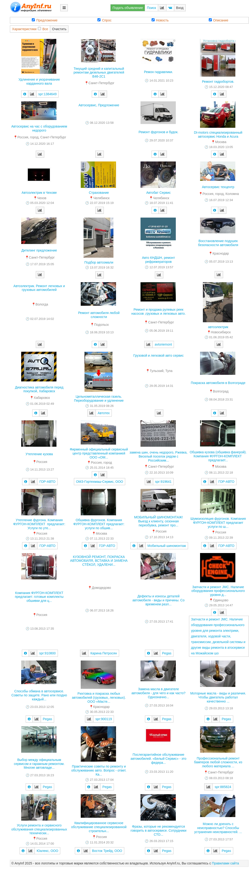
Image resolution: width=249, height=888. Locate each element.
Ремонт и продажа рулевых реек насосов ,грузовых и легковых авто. (158, 311)
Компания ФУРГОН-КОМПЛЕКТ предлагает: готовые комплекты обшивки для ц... (39, 597)
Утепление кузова (39, 454)
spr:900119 (103, 719)
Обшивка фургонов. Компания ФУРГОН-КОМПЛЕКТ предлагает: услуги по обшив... (98, 524)
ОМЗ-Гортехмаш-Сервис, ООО (99, 481)
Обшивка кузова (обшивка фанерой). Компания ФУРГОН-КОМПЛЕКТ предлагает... (218, 456)
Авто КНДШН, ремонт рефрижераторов (158, 260)
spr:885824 (223, 787)
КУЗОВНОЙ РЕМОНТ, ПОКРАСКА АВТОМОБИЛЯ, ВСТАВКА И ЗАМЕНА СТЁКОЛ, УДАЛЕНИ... (99, 561)
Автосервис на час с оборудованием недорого (39, 128)
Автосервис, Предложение (98, 105)
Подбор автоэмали (98, 262)
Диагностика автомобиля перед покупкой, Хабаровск (39, 389)
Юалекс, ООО (47, 851)
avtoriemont (163, 344)
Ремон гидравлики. (158, 72)
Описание (218, 20)
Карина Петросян (103, 653)
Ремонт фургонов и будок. (158, 132)
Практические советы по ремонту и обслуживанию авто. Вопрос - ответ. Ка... (98, 770)
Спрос (104, 20)
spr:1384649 (47, 94)
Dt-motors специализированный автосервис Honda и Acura (218, 134)
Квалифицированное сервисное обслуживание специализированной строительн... (98, 827)
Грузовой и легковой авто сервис (158, 355)
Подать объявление (127, 8)
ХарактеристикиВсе (30, 29)
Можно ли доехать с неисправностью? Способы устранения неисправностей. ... (218, 828)
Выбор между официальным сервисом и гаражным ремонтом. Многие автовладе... (39, 764)
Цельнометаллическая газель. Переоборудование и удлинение (99, 398)
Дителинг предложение (39, 250)
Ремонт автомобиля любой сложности (99, 315)
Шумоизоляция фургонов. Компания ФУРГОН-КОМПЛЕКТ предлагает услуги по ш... (218, 523)
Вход (180, 8)
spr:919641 (163, 481)
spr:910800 (47, 653)
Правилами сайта (225, 863)
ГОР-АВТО (47, 481)
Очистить (59, 29)
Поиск (151, 8)
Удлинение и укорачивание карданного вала (39, 81)
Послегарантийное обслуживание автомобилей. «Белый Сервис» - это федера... (158, 758)
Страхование (99, 192)
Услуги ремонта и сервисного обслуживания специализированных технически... (39, 829)
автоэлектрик (218, 327)
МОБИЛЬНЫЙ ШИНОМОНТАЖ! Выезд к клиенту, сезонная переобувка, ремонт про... (158, 521)
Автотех (104, 413)
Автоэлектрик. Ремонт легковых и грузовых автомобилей (39, 288)
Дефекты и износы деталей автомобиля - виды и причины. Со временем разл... (159, 600)
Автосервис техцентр (218, 187)
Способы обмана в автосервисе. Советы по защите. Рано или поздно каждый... (39, 695)
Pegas (167, 653)
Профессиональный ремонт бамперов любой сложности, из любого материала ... (218, 762)
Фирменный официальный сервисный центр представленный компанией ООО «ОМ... (99, 453)
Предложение (44, 20)
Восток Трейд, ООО (107, 851)
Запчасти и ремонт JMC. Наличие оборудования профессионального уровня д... (218, 591)
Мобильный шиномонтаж (167, 546)
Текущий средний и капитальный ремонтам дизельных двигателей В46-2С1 (98, 72)
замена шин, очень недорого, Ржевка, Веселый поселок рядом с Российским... (158, 456)
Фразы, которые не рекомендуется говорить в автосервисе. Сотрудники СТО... (158, 830)
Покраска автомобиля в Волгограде (218, 383)
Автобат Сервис (158, 192)
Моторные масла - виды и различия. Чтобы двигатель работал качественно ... (218, 697)
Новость (160, 20)
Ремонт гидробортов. (218, 81)
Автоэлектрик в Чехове (39, 192)
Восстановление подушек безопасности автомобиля (218, 243)
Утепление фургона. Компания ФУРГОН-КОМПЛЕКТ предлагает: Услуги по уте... (39, 524)
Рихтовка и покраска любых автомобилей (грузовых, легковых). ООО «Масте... (99, 697)
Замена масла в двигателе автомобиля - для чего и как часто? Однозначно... (159, 693)
